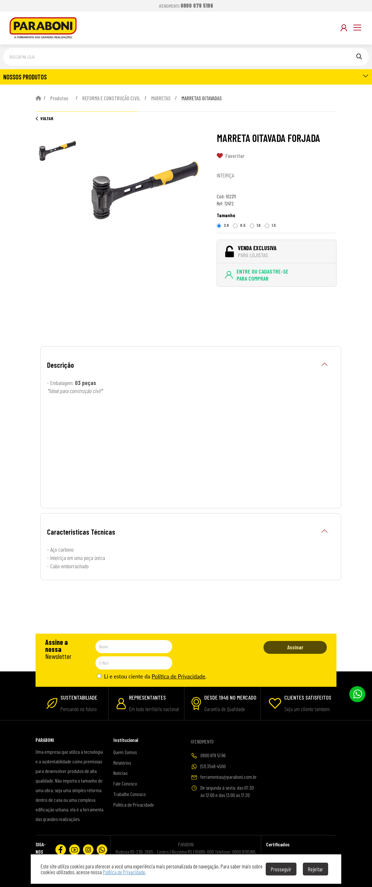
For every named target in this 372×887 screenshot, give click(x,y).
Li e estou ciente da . (152, 676)
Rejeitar (315, 869)
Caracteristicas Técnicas (187, 532)
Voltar (44, 118)
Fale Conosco (125, 783)
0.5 (239, 225)
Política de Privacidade (179, 676)
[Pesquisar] (359, 56)
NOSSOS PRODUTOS (186, 76)
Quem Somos (125, 752)
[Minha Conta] (344, 28)
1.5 (270, 225)
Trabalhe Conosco (129, 794)
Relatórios (122, 763)
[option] (145, 191)
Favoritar (231, 155)
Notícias (120, 773)
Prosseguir (281, 869)
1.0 (255, 225)
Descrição (187, 365)
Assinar (295, 647)
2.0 (223, 225)
